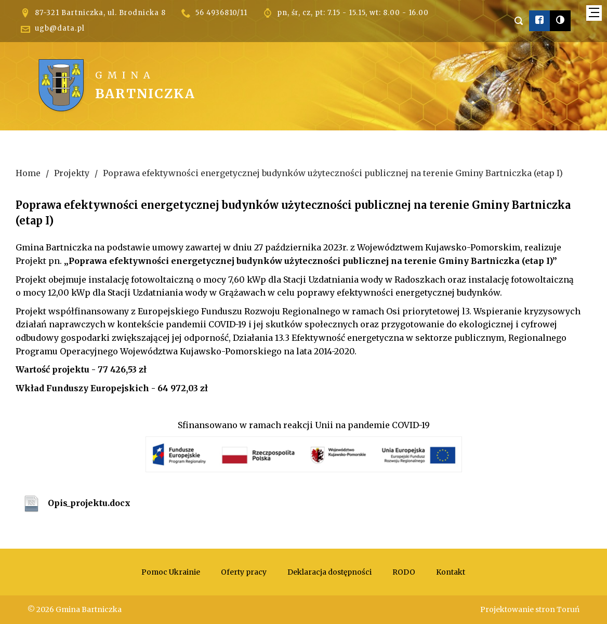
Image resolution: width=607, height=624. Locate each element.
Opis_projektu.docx (89, 503)
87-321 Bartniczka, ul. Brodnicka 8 (100, 12)
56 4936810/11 (221, 12)
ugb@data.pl (60, 28)
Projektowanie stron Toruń (529, 609)
